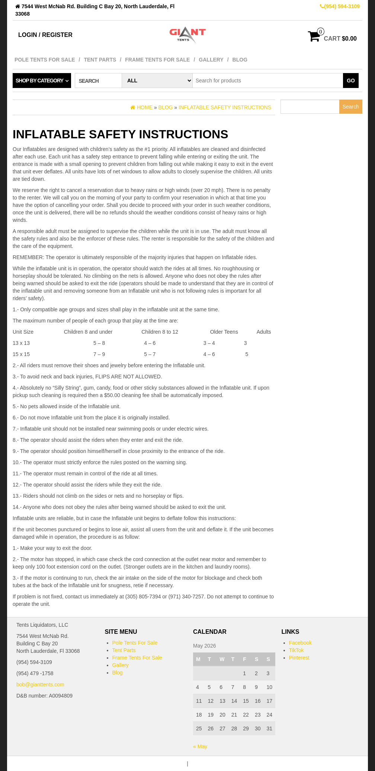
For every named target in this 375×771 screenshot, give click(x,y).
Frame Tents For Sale (157, 60)
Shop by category (39, 81)
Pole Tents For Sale (45, 60)
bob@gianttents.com (40, 684)
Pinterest (299, 658)
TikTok (296, 650)
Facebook (300, 643)
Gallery (211, 60)
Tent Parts (100, 60)
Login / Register (45, 35)
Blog (240, 60)
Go (351, 81)
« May (200, 746)
